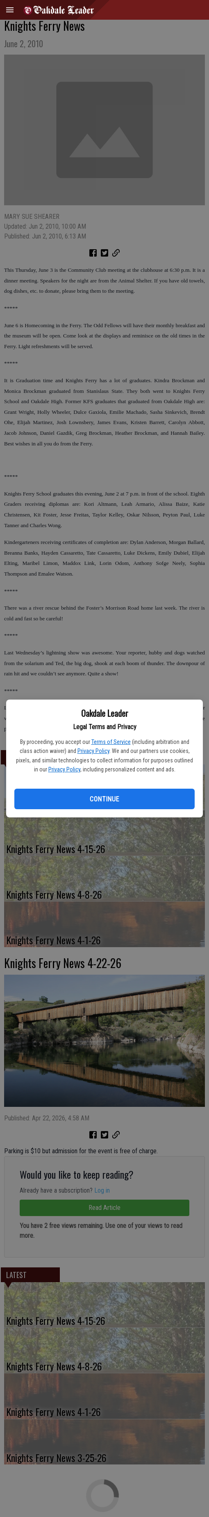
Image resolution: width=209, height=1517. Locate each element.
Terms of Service (111, 742)
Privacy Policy (93, 751)
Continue (104, 799)
